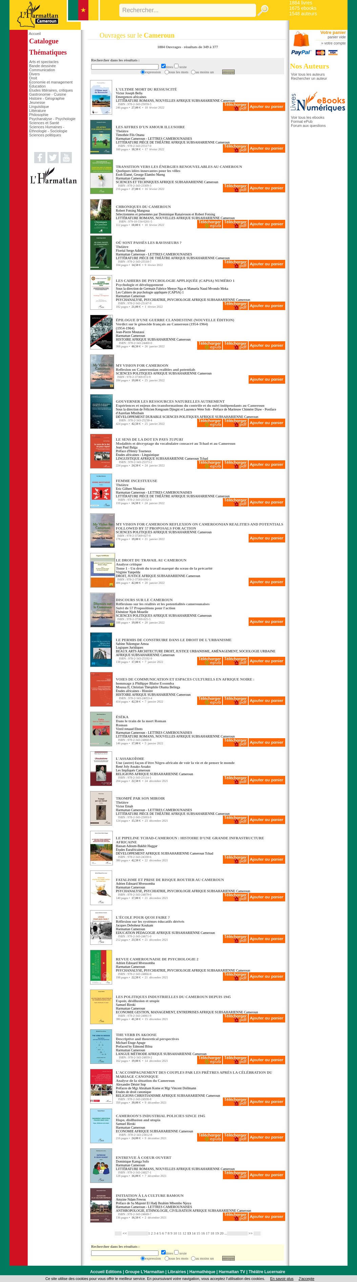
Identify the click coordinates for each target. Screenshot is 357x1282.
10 (175, 1233)
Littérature (37, 111)
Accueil (35, 34)
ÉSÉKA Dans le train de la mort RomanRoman (141, 721)
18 (212, 1233)
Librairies (177, 1271)
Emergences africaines (131, 97)
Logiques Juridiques (129, 647)
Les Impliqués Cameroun (133, 770)
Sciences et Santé (44, 123)
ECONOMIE (125, 1012)
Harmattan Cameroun (130, 138)
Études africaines (127, 455)
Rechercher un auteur (309, 78)
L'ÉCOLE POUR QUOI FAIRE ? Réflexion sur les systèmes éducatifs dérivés (150, 919)
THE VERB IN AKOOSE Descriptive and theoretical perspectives (147, 1037)
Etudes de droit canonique (133, 1092)
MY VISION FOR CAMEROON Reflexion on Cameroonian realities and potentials (155, 367)
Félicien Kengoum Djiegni (162, 409)
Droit (33, 78)
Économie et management (50, 82)
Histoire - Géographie (47, 98)
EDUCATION (125, 933)
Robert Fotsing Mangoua (133, 210)
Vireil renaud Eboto (129, 729)
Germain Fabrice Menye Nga (163, 288)
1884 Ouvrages (169, 47)
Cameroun (227, 100)
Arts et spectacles (44, 62)
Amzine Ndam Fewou (131, 1199)
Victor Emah (124, 806)
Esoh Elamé (124, 174)
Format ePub (302, 121)
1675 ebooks (302, 8)
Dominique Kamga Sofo (132, 1161)
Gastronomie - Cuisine (47, 94)
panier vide (337, 37)
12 (184, 1233)
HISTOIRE (123, 339)
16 (203, 1233)
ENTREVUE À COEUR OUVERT (143, 1157)
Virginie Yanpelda (128, 572)
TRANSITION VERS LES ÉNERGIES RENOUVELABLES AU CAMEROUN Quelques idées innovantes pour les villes (179, 169)
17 (207, 1233)
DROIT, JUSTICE (128, 576)
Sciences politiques (45, 135)
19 (217, 1233)
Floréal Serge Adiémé (130, 250)
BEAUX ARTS (126, 651)
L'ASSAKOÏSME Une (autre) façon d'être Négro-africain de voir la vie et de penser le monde (175, 761)
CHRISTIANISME (147, 1095)
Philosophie (38, 115)
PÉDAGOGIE (145, 933)
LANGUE (123, 1054)
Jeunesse (37, 102)
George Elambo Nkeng (149, 174)
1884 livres (300, 2)
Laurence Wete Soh (197, 409)
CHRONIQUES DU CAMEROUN (143, 207)
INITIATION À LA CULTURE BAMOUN (150, 1195)
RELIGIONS (125, 774)
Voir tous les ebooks (307, 117)
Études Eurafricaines (130, 850)
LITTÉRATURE (127, 100)
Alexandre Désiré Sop (131, 1084)
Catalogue (44, 41)
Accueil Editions (106, 1271)
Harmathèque (202, 1271)
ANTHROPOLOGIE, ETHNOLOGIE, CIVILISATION (154, 1210)
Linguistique (39, 106)
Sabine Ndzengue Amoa (132, 644)
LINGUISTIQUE (128, 458)
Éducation (37, 86)
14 (193, 1233)
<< (125, 1233)
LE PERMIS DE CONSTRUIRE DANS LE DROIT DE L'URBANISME (173, 640)
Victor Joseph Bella (129, 93)
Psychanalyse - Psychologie (52, 119)
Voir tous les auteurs (308, 74)
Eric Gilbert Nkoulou (130, 489)
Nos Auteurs (309, 66)
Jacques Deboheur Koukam (134, 925)
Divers (34, 74)
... (225, 1233)
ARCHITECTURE (150, 651)
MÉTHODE (139, 1054)
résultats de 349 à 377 (201, 47)
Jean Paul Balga (127, 447)
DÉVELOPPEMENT (130, 853)
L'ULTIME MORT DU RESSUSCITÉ (146, 89)
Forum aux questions (308, 125)
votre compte (335, 43)
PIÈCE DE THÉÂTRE (154, 142)
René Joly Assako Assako (133, 766)
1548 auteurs (303, 13)
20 (222, 1233)
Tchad (204, 458)
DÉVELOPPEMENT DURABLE (139, 417)
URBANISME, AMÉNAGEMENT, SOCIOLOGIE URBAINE (232, 651)
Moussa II (122, 687)
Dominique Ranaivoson (175, 214)
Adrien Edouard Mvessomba (135, 883)
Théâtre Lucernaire (267, 1271)
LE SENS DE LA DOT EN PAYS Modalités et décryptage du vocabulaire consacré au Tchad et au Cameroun (175, 441)
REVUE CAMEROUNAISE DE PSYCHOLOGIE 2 (157, 959)
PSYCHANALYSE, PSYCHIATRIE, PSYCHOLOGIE (153, 300)
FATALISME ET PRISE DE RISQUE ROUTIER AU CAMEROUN (170, 880)
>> (250, 1233)
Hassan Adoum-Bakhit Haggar (137, 846)
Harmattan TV (232, 1271)
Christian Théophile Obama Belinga (155, 687)
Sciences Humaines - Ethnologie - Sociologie (48, 129)
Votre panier (333, 32)
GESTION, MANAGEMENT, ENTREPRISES (166, 1012)
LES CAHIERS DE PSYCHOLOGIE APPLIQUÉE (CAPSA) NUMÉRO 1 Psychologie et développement (175, 283)
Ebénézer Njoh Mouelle (132, 612)
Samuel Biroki (125, 1005)
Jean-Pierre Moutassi (130, 332)
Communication (42, 70)
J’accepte (306, 1279)
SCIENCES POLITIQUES (134, 373)
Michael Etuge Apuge (130, 1043)
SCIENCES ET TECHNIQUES (137, 182)
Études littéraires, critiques (51, 90)
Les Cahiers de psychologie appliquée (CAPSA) (148, 292)
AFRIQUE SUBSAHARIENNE (198, 100)
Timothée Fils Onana (130, 135)
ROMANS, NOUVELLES (157, 100)
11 (180, 1233)
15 (198, 1233)
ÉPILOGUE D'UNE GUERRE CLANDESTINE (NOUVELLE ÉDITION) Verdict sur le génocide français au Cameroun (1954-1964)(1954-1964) (175, 324)
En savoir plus (281, 1279)
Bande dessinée (42, 66)
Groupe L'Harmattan (144, 1271)
